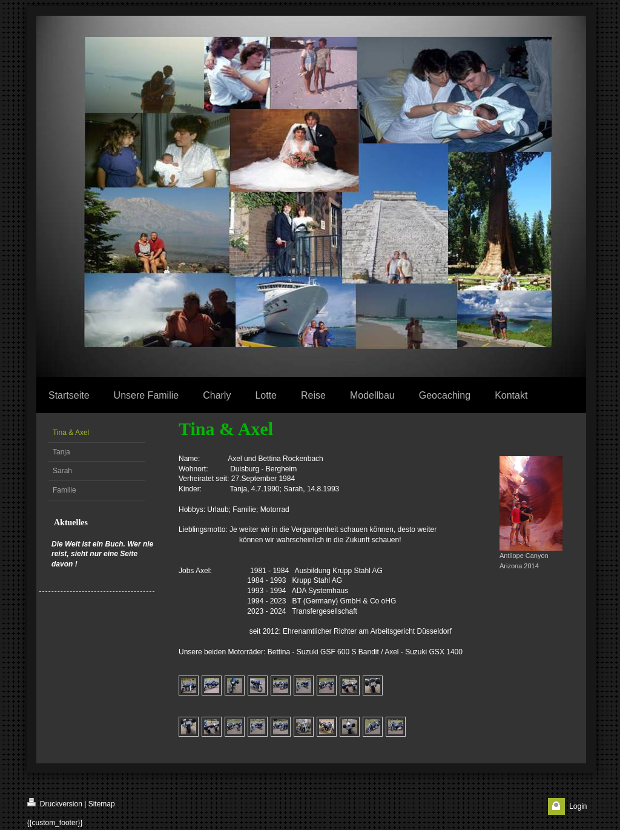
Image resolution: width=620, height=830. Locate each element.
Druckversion (54, 803)
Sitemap (101, 804)
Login (578, 806)
